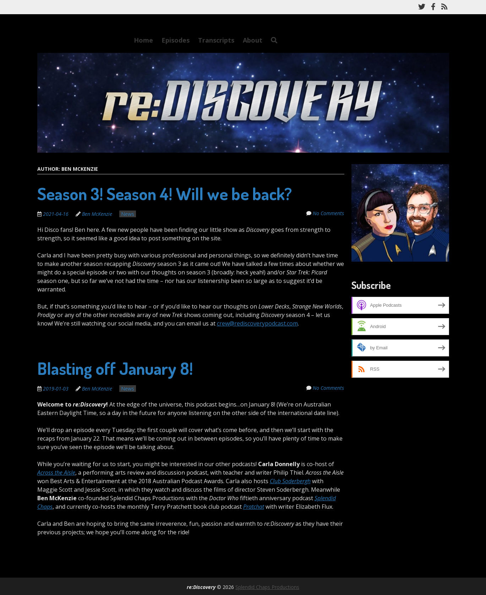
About (252, 40)
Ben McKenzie (97, 214)
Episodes (176, 40)
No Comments (328, 213)
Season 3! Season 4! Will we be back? (164, 193)
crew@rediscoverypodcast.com (257, 323)
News (127, 214)
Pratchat (253, 507)
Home (143, 40)
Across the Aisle (56, 472)
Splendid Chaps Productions (267, 587)
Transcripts (216, 40)
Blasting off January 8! (115, 368)
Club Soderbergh (290, 481)
